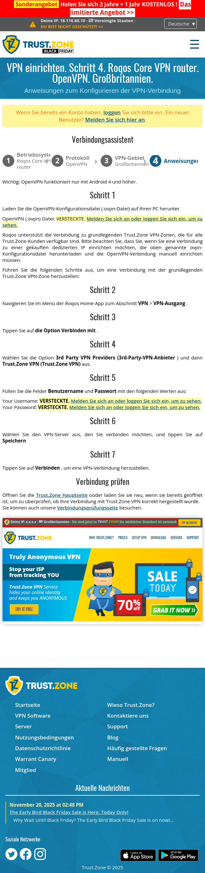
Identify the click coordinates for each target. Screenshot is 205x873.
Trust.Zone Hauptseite (62, 495)
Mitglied (25, 770)
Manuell (117, 758)
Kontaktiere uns (128, 715)
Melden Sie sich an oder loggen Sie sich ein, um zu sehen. (136, 401)
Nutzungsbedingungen (44, 737)
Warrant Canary (35, 758)
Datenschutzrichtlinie (43, 748)
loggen (112, 112)
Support (117, 726)
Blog (113, 737)
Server (23, 726)
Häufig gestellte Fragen (137, 748)
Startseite (27, 704)
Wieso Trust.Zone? (131, 704)
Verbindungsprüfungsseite (87, 507)
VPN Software (33, 715)
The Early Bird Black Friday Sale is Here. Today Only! (68, 812)
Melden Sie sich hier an (115, 119)
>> (130, 8)
